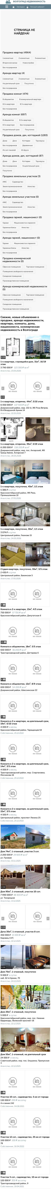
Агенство (31, 186)
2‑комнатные (24, 58)
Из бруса (25, 150)
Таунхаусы (40, 141)
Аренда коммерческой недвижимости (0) (25, 288)
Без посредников (10, 67)
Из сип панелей (9, 150)
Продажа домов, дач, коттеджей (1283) (25, 135)
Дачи (15, 141)
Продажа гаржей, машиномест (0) (22, 217)
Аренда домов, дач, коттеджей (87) (23, 156)
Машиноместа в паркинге (24, 223)
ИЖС (5, 182)
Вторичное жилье (10, 63)
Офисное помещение (12, 267)
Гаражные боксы (9, 228)
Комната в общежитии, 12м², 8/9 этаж (21, 684)
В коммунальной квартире (30, 99)
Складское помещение (12, 276)
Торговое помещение (35, 267)
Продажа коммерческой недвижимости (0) (17, 260)
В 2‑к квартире (8, 104)
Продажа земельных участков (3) (21, 176)
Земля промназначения (12, 186)
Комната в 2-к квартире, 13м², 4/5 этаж (21, 609)
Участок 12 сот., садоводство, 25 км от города (25, 1137)
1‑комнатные (8, 58)
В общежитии (8, 99)
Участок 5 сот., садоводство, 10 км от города (24, 1177)
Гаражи (6, 223)
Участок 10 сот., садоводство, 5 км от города (24, 1097)
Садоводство (17, 182)
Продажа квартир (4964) (17, 52)
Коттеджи (26, 141)
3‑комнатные (40, 58)
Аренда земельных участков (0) (21, 197)
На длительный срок (11, 83)
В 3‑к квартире (26, 104)
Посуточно (29, 83)
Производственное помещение (16, 281)
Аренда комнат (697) (14, 114)
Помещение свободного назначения (18, 271)
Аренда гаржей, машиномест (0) (21, 238)
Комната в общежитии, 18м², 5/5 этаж (21, 647)
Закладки (18, 7)
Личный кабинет (35, 7)
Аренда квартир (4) (14, 73)
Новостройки (28, 63)
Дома (5, 141)
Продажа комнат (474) (15, 94)
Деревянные (27, 145)
